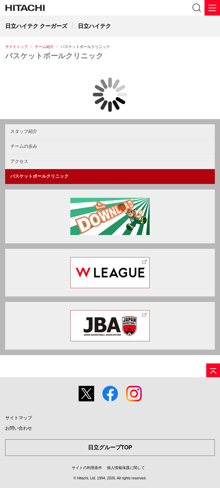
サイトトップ (16, 47)
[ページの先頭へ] (213, 370)
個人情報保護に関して (126, 468)
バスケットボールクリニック (54, 56)
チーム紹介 (44, 47)
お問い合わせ (18, 428)
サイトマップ (18, 417)
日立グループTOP (110, 447)
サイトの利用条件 (87, 468)
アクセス (19, 161)
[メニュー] (212, 8)
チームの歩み (23, 146)
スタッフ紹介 (23, 131)
